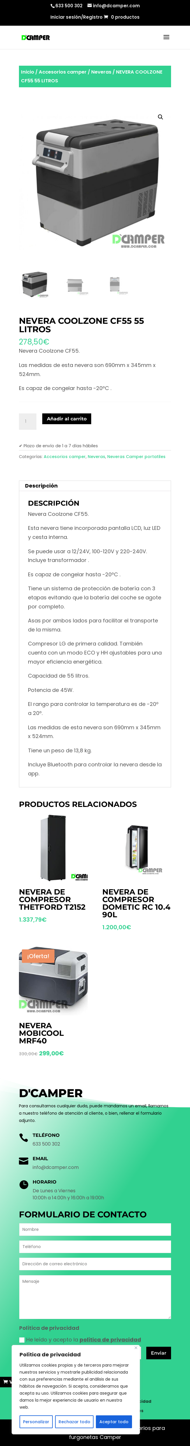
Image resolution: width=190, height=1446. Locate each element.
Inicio (27, 72)
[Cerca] (136, 1347)
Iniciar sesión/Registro (76, 17)
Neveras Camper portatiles (136, 457)
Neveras (101, 72)
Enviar (158, 1353)
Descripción (41, 485)
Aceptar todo (114, 1422)
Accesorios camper (63, 72)
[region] (76, 1389)
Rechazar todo (74, 1422)
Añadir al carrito (67, 419)
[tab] (95, 486)
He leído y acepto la (80, 1339)
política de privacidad (110, 1339)
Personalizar (36, 1422)
